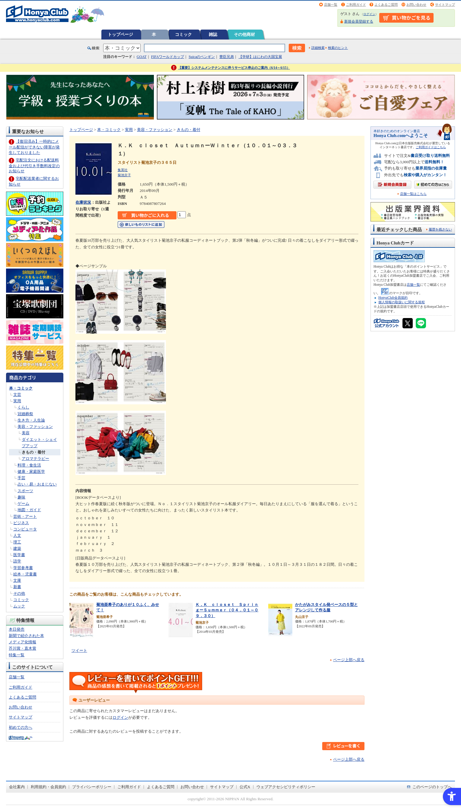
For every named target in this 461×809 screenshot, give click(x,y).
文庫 (17, 580)
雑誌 (213, 34)
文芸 (17, 394)
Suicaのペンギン (202, 57)
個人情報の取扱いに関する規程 (401, 302)
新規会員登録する (358, 21)
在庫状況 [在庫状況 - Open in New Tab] (83, 202)
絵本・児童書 (25, 574)
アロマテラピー (35, 458)
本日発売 (16, 629)
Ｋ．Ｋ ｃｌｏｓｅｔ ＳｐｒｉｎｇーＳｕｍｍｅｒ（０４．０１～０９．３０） (227, 610)
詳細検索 (318, 47)
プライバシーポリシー (91, 787)
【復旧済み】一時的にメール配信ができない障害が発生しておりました (34, 146)
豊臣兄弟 (226, 57)
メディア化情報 (22, 642)
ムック (19, 606)
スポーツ (25, 491)
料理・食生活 (29, 465)
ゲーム (23, 503)
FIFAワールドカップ (167, 57)
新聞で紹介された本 (26, 635)
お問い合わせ (416, 4)
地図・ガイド (29, 510)
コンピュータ (25, 529)
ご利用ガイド (356, 4)
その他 (19, 593)
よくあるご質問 (386, 4)
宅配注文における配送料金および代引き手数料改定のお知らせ (34, 165)
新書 (17, 586)
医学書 (19, 555)
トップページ (120, 34)
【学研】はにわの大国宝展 (260, 57)
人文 (17, 535)
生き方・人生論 (31, 420)
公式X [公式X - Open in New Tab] (245, 787)
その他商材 (244, 34)
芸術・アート (25, 516)
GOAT (142, 57)
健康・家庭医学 (31, 471)
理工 (17, 542)
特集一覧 (16, 655)
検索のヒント (338, 47)
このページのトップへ (432, 787)
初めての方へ (20, 727)
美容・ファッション (35, 426)
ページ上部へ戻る (348, 660)
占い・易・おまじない (37, 484)
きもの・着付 (33, 452)
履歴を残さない (440, 229)
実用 (17, 401)
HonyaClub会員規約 (393, 297)
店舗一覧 (330, 4)
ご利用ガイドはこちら (431, 147)
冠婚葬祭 (25, 414)
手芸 (21, 478)
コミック (183, 34)
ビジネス (21, 523)
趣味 (21, 497)
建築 (17, 548)
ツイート (79, 650)
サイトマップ (445, 4)
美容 (26, 433)
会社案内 (17, 787)
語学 (17, 561)
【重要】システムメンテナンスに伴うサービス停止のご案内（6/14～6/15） (234, 67)
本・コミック (21, 388)
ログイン (369, 14)
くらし (23, 407)
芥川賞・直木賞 (22, 648)
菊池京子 (124, 175)
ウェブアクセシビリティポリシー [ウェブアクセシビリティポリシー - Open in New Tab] (285, 787)
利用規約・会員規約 (48, 787)
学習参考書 (23, 567)
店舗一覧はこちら (413, 194)
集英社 (123, 170)
